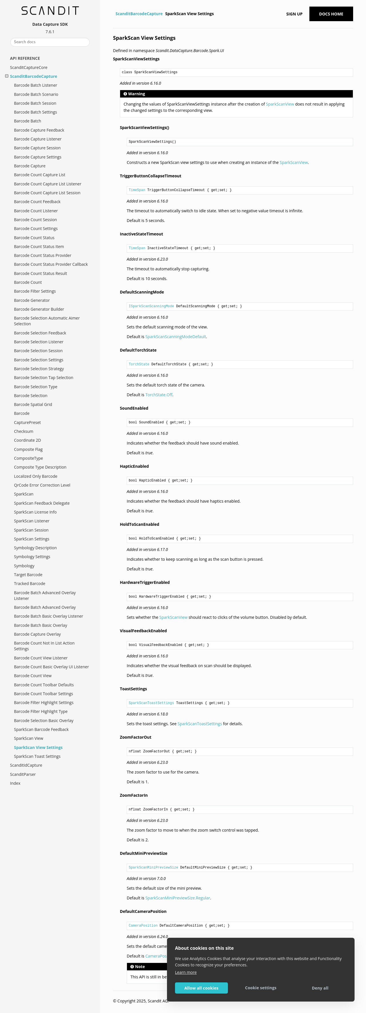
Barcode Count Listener (36, 210)
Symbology (24, 565)
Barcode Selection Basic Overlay (43, 720)
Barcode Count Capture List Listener (47, 184)
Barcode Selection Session (38, 350)
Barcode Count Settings (36, 228)
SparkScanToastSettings (151, 703)
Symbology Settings (32, 556)
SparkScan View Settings (38, 747)
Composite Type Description (40, 467)
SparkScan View (28, 738)
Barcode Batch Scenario (36, 94)
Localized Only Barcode (35, 476)
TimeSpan (137, 190)
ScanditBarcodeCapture (33, 76)
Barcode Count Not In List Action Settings (44, 645)
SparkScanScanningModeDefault (175, 336)
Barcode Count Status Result (40, 273)
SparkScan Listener (31, 521)
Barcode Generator (32, 300)
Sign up (294, 14)
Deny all (320, 988)
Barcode (21, 413)
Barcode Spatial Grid (33, 404)
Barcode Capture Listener (37, 139)
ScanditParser (23, 774)
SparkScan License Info (35, 512)
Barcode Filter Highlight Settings (43, 702)
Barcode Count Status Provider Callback (51, 264)
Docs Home (331, 14)
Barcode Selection (30, 395)
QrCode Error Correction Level (42, 485)
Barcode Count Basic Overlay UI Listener (51, 666)
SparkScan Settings (31, 539)
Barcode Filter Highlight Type (40, 711)
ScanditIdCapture (26, 765)
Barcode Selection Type (35, 386)
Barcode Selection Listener (38, 341)
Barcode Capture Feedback (39, 130)
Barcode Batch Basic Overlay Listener (48, 616)
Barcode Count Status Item (39, 246)
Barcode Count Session (35, 219)
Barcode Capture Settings (37, 157)
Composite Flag (28, 449)
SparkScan (23, 494)
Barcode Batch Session (35, 103)
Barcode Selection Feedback (40, 333)
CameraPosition (143, 926)
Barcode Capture (29, 165)
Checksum (23, 431)
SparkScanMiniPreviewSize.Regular (177, 898)
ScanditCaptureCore (28, 67)
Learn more (186, 972)
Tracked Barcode (29, 583)
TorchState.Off (158, 394)
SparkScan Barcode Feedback (41, 729)
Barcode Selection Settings (38, 359)
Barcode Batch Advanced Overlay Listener (45, 595)
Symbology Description (35, 547)
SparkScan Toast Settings (37, 756)
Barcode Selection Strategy (39, 368)
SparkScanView (280, 104)
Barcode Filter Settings (35, 291)
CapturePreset (27, 422)
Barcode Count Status (34, 237)
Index (15, 783)
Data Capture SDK (50, 24)
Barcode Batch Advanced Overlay (45, 607)
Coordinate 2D (27, 440)
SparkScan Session (31, 530)
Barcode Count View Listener (41, 658)
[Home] (113, 13)
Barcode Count (28, 282)
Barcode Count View (32, 675)
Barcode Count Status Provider (42, 255)
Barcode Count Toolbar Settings (43, 693)
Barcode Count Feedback (37, 201)
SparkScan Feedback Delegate (42, 503)
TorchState (139, 364)
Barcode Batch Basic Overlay (40, 625)
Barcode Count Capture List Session (47, 192)
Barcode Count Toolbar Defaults (44, 684)
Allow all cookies (201, 988)
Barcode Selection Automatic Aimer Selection (47, 320)
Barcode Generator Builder (39, 309)
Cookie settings (261, 987)
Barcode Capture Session (37, 147)
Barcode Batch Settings (35, 112)
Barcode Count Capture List (39, 174)
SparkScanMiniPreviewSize (153, 868)
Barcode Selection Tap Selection (43, 377)
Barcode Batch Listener (35, 85)
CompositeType (28, 458)
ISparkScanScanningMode (151, 306)
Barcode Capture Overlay (37, 634)
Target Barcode (28, 574)
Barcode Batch (27, 121)
